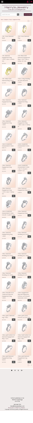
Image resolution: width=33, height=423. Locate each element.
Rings (10, 19)
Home (2, 19)
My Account (11, 407)
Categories (28, 14)
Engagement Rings (16, 19)
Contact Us (17, 407)
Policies (23, 407)
